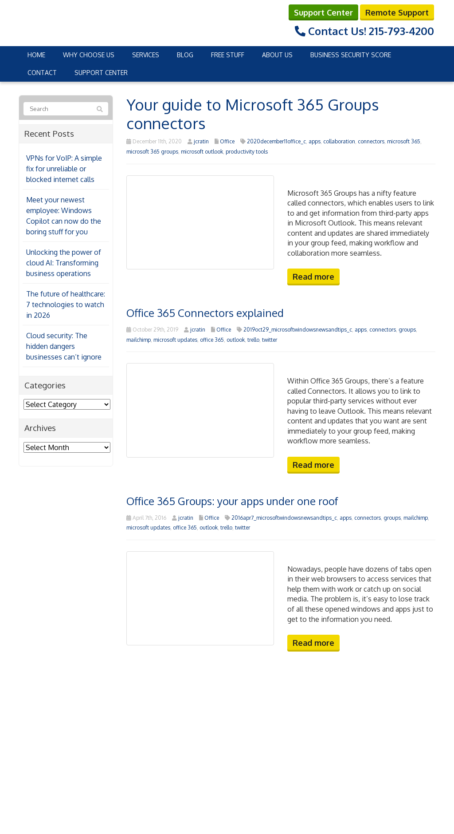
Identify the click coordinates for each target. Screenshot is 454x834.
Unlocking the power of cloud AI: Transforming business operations (63, 263)
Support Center (323, 12)
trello (253, 339)
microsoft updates (175, 339)
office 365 (212, 339)
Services (145, 55)
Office (227, 141)
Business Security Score (350, 55)
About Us (277, 55)
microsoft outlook (202, 151)
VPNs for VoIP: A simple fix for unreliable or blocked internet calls (64, 169)
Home (36, 55)
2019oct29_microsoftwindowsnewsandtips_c (297, 329)
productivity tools (247, 151)
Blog (185, 55)
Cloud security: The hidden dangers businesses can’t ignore (64, 346)
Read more (313, 276)
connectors (371, 141)
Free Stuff (227, 55)
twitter (269, 339)
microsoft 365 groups (152, 151)
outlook (236, 339)
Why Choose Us (88, 55)
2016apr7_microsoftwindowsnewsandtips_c (284, 517)
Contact (42, 72)
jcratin (201, 141)
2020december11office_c (276, 141)
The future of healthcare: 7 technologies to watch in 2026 (65, 304)
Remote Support (397, 12)
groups (407, 329)
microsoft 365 (403, 141)
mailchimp (138, 339)
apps (315, 141)
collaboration (339, 141)
